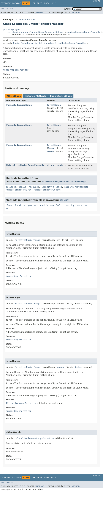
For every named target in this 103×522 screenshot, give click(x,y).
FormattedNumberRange (19, 105)
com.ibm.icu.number (24, 19)
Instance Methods (35, 96)
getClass (32, 205)
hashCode (34, 187)
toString (69, 205)
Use (33, 3)
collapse (11, 187)
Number (52, 148)
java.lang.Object (11, 29)
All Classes (7, 8)
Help (53, 3)
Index (46, 3)
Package (16, 3)
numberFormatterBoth (76, 187)
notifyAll (56, 205)
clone (9, 205)
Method (40, 13)
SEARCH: (68, 9)
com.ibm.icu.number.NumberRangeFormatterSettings (36, 32)
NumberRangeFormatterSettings (31, 43)
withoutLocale (55, 165)
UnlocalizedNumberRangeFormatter (26, 165)
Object (64, 200)
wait (79, 205)
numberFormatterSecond (47, 190)
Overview (6, 3)
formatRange (54, 105)
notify (44, 205)
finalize (20, 205)
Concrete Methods (61, 96)
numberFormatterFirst (18, 190)
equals (22, 187)
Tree (39, 3)
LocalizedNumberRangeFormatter (83, 32)
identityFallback (51, 187)
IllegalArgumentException (21, 403)
